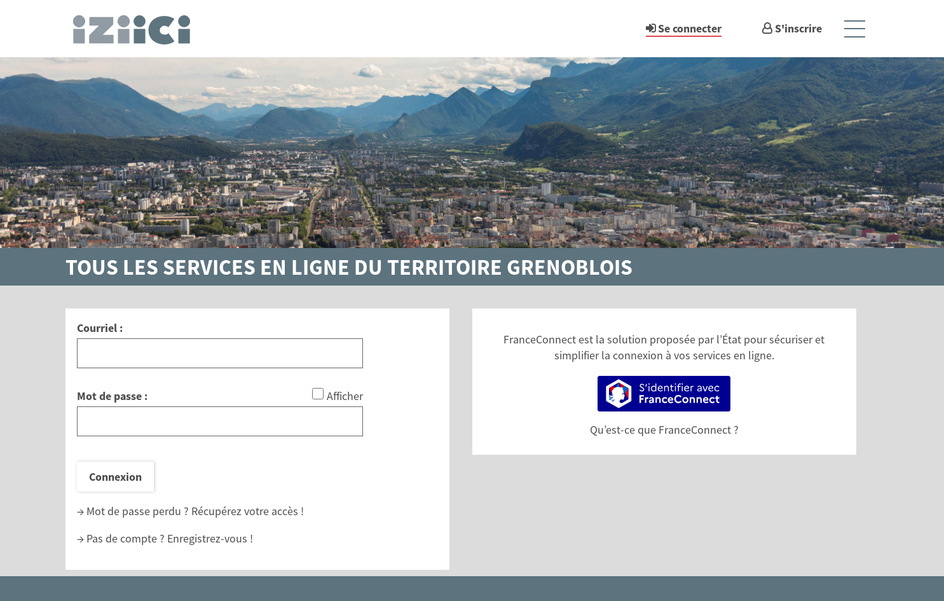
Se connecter (690, 28)
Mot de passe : (112, 396)
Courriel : (100, 328)
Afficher (345, 396)
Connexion (115, 476)
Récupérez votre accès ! (247, 511)
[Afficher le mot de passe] (318, 393)
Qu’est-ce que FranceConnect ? (664, 429)
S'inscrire (798, 28)
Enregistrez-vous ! (210, 538)
